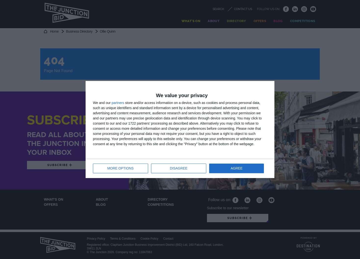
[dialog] (180, 129)
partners (118, 103)
